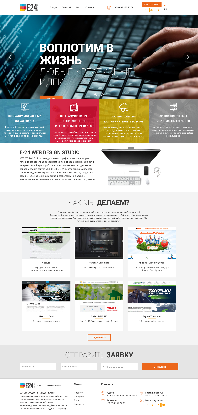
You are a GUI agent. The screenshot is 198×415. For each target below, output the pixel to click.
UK (165, 5)
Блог (78, 7)
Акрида (46, 262)
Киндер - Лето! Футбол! (152, 262)
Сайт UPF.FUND (99, 316)
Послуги (53, 7)
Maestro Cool (46, 316)
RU (165, 9)
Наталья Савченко (99, 262)
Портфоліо (67, 7)
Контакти (89, 7)
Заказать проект (151, 4)
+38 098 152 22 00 (125, 7)
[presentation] (10, 57)
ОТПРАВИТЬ (160, 367)
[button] (95, 94)
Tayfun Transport (152, 316)
